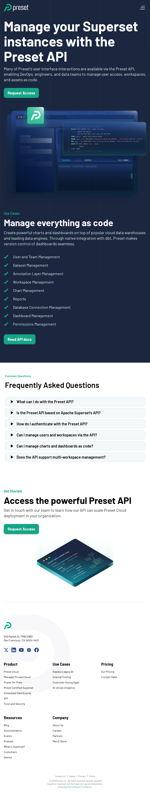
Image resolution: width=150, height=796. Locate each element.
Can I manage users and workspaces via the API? (57, 435)
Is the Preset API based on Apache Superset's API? (59, 412)
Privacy (82, 776)
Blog (6, 725)
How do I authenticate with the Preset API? (52, 424)
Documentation (13, 730)
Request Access (21, 93)
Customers (10, 752)
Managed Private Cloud (17, 677)
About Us (58, 725)
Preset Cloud (11, 671)
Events (8, 736)
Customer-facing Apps (66, 682)
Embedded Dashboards (17, 693)
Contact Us (60, 776)
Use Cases (61, 664)
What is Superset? (14, 746)
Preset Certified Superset (18, 687)
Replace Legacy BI (63, 671)
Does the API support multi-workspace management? (61, 457)
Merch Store (60, 741)
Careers (57, 730)
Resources (13, 717)
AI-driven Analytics (64, 687)
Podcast (8, 741)
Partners (58, 736)
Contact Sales (109, 677)
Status (72, 776)
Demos (8, 757)
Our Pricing (107, 671)
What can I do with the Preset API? (45, 401)
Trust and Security (14, 703)
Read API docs (20, 339)
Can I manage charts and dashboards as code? (55, 446)
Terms (92, 776)
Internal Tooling (62, 677)
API (6, 698)
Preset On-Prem (13, 682)
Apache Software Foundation (78, 786)
